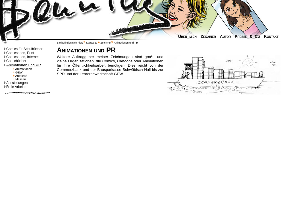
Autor (224, 36)
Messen (19, 79)
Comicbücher (15, 61)
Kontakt (269, 36)
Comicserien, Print (19, 53)
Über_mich (186, 36)
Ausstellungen (16, 83)
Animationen (22, 69)
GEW (17, 72)
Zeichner (207, 36)
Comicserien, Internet (21, 57)
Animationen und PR (22, 65)
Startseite (91, 42)
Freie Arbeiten (16, 87)
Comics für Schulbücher (23, 49)
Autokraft (20, 75)
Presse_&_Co (246, 36)
